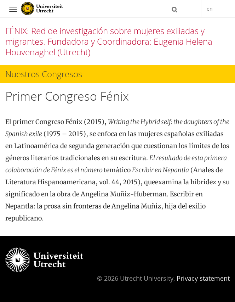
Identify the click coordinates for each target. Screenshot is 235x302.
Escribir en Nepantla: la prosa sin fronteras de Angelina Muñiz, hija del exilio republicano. (105, 206)
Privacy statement (203, 278)
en (210, 8)
